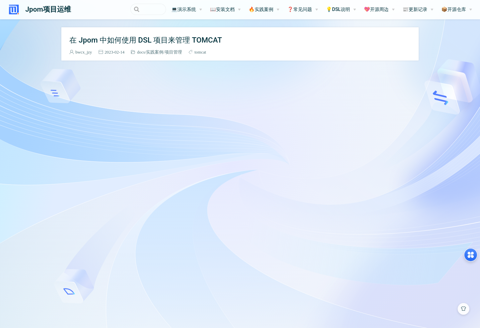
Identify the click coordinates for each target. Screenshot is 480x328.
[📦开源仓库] (456, 9)
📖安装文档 (222, 9)
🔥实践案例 (261, 9)
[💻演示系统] (186, 9)
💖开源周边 (376, 9)
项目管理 (173, 52)
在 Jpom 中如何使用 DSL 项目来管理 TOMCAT (145, 40)
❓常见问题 (299, 9)
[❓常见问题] (302, 9)
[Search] (132, 9)
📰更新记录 (415, 9)
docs (141, 52)
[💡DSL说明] (341, 9)
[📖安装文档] (225, 9)
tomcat (200, 52)
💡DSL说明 (338, 9)
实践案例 (154, 52)
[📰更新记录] (418, 9)
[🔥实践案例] (264, 9)
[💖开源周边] (379, 9)
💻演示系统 (183, 9)
